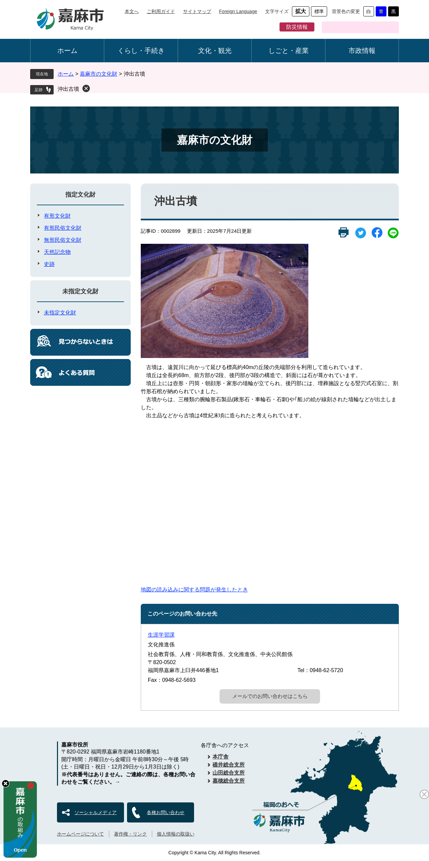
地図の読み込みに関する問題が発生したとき (194, 589)
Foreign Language (238, 11)
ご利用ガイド (161, 11)
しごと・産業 (288, 50)
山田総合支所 (228, 773)
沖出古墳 (68, 89)
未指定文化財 (80, 291)
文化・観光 (215, 50)
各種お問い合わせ (165, 812)
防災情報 (297, 27)
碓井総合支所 (228, 765)
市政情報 (362, 50)
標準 (319, 11)
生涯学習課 (161, 635)
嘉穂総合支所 (228, 781)
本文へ (132, 11)
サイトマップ (197, 11)
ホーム (67, 50)
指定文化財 (80, 194)
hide (5, 783)
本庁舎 (220, 757)
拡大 (300, 11)
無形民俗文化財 (62, 240)
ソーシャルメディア (95, 812)
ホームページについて (80, 834)
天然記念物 (57, 252)
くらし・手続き (141, 50)
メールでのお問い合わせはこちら (270, 696)
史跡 (49, 264)
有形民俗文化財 (62, 228)
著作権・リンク (130, 834)
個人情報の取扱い (175, 834)
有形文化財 (57, 216)
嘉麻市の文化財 (98, 74)
